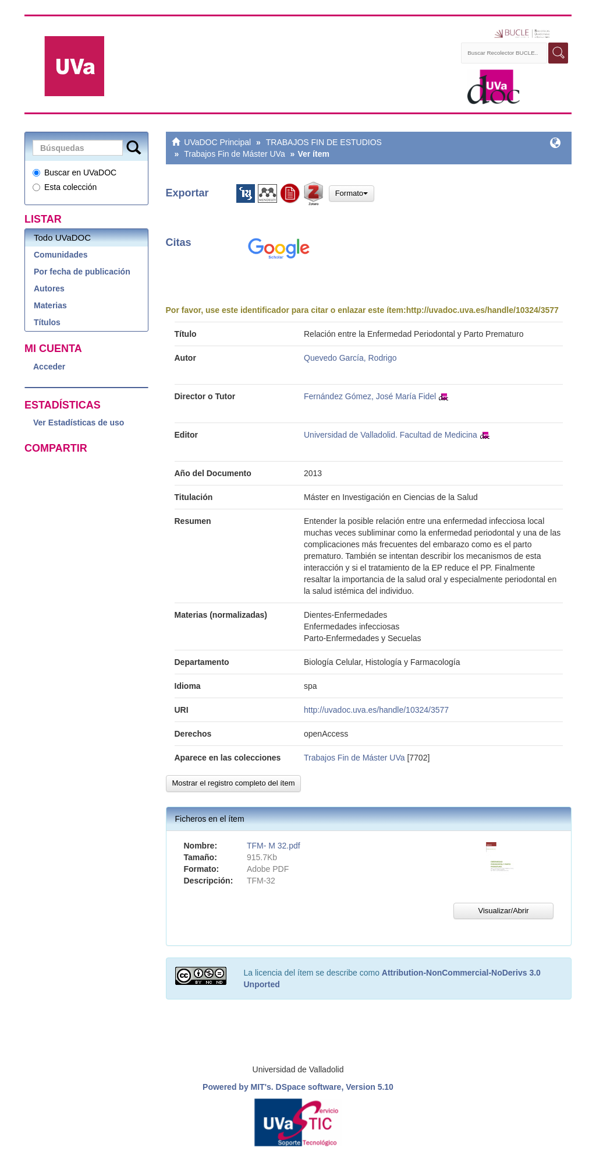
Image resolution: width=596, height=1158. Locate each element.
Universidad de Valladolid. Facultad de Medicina (390, 434)
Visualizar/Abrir (503, 910)
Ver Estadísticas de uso (78, 422)
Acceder (49, 366)
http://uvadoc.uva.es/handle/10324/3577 (482, 310)
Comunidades (61, 254)
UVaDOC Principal (217, 142)
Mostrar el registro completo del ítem (233, 783)
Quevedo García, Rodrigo (350, 357)
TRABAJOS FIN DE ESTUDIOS (324, 142)
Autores (49, 288)
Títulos (47, 322)
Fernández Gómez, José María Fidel (370, 396)
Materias (50, 305)
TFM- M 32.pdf (273, 845)
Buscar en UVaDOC (74, 172)
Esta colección (65, 187)
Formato (351, 193)
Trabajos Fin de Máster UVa (234, 154)
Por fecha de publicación (82, 271)
